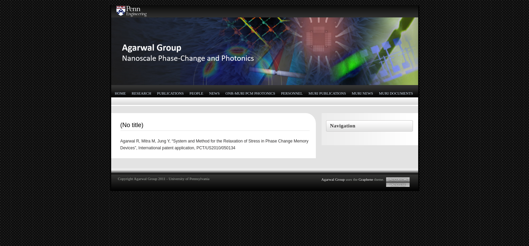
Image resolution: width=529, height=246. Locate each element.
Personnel (292, 93)
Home (120, 93)
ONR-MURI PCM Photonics (250, 93)
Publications (170, 93)
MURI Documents (396, 93)
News (214, 93)
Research (141, 93)
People (196, 93)
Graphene (365, 179)
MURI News (362, 93)
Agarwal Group (333, 179)
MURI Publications (327, 93)
